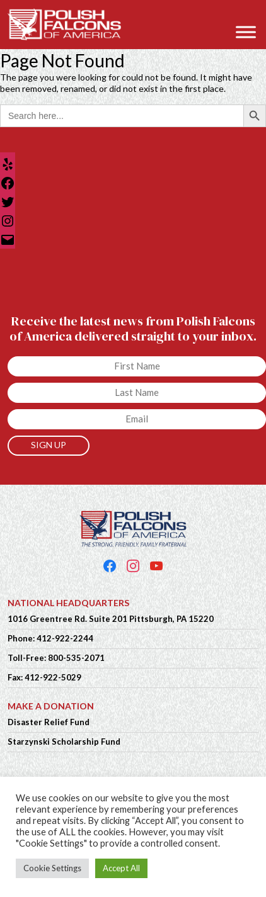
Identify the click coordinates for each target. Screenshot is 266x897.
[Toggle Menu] (246, 32)
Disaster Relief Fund (49, 722)
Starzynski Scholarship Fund (64, 741)
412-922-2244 (65, 638)
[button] (249, 13)
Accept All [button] (121, 868)
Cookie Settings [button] (52, 868)
